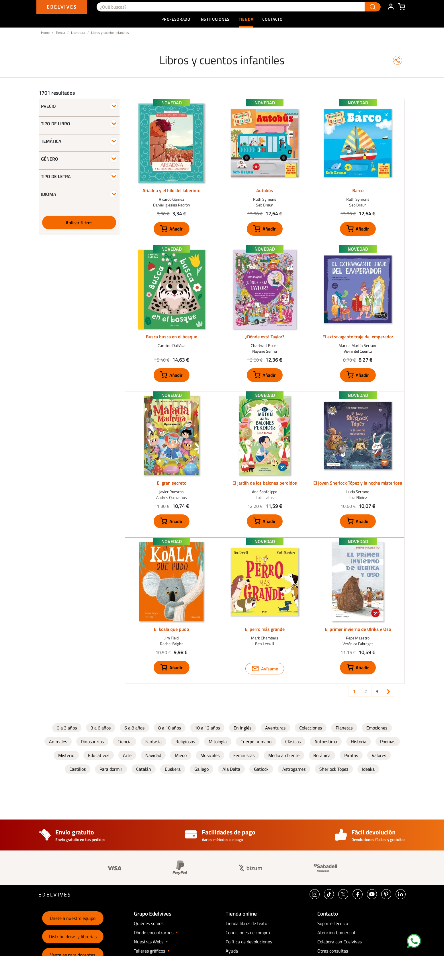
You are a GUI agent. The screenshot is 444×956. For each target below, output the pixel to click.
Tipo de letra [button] (56, 176)
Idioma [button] (48, 194)
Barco (357, 190)
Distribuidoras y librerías (73, 936)
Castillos (77, 769)
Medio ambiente (284, 755)
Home (45, 32)
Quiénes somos (148, 923)
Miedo (181, 755)
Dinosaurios (92, 741)
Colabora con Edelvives (339, 941)
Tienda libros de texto (246, 923)
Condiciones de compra (248, 932)
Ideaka (368, 769)
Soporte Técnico (332, 923)
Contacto (272, 19)
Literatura (78, 32)
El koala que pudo (171, 629)
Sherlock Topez (333, 769)
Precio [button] (48, 106)
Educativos (98, 755)
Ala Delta (231, 769)
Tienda (60, 32)
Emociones (376, 727)
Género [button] (49, 158)
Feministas (244, 755)
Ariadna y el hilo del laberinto (171, 190)
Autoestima (325, 741)
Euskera (173, 769)
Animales (58, 741)
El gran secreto (171, 482)
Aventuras (275, 727)
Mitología (218, 741)
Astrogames (294, 769)
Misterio (66, 755)
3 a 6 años (101, 727)
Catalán (143, 769)
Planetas (344, 727)
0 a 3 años (67, 727)
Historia (358, 741)
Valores (379, 755)
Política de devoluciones (249, 941)
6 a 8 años (134, 727)
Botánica (321, 755)
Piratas (351, 755)
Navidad (153, 755)
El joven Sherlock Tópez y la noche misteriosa (357, 482)
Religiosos (185, 741)
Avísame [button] (269, 668)
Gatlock (261, 769)
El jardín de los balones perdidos (264, 482)
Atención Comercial (336, 932)
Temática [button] (51, 141)
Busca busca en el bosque (171, 336)
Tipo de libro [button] (55, 123)
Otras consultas (332, 950)
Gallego (201, 769)
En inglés (242, 727)
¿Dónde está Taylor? (264, 336)
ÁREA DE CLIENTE (390, 6)
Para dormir (110, 769)
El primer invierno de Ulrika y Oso (358, 629)
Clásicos (293, 741)
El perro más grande (265, 629)
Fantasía (153, 741)
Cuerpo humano (255, 741)
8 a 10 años (169, 727)
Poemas (387, 741)
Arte (127, 755)
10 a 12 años (207, 727)
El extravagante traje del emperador (357, 336)
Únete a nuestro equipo (72, 918)
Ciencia (125, 741)
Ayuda (232, 950)
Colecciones (310, 727)
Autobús (264, 190)
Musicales (210, 755)
